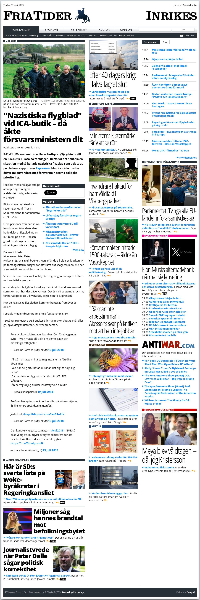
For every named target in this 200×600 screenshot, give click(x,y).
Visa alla (78, 250)
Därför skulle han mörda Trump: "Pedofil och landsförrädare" (172, 95)
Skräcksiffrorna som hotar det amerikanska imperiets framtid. (109, 93)
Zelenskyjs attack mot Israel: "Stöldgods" (169, 67)
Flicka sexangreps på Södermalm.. (112, 207)
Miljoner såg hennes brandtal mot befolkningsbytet (59, 521)
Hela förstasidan (16, 35)
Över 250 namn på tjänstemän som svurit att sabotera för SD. (44, 499)
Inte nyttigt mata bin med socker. (112, 376)
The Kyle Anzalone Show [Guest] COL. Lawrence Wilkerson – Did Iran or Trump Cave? (169, 379)
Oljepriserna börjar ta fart (167, 59)
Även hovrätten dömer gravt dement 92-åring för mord (169, 86)
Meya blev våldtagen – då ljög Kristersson (169, 455)
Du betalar (105, 35)
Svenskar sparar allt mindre (166, 318)
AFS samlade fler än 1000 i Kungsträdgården (62, 244)
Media (92, 35)
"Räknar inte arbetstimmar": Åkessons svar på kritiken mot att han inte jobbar (113, 319)
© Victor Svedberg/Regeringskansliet (63, 100)
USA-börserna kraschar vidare (167, 325)
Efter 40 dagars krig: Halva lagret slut (112, 79)
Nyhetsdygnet (188, 157)
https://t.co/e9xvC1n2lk (48, 414)
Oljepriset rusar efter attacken (167, 311)
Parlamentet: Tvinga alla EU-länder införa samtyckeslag (173, 77)
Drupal (190, 592)
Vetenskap (79, 30)
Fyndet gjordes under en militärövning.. (105, 270)
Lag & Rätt (48, 35)
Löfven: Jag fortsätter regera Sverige (63, 217)
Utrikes (71, 35)
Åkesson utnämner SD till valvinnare (62, 225)
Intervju (34, 35)
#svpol (27, 414)
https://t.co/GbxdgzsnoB (26, 443)
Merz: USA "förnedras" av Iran (170, 150)
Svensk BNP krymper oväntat (167, 315)
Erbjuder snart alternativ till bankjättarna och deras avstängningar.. (168, 285)
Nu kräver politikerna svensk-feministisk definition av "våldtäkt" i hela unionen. (168, 226)
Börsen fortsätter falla (162, 335)
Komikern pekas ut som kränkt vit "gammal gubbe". (38, 575)
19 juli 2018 (56, 350)
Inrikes (60, 35)
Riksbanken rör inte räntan (165, 308)
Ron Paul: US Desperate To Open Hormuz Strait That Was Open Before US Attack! (169, 362)
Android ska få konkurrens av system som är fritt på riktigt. (113, 417)
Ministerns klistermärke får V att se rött (174, 51)
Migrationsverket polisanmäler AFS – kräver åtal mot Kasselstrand (62, 235)
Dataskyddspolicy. (73, 592)
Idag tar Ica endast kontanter (167, 322)
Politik (82, 35)
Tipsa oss (188, 35)
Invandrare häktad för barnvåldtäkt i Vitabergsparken (174, 114)
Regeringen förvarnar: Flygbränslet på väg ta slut (173, 124)
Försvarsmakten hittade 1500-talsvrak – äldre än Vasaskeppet (171, 142)
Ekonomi (51, 30)
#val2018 (57, 430)
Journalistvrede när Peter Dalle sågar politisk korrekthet (26, 559)
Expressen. (43, 168)
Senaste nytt (152, 42)
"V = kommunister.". (104, 149)
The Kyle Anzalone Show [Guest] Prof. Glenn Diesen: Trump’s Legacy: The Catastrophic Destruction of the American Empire (170, 391)
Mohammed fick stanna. (159, 467)
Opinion (126, 30)
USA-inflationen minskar (164, 328)
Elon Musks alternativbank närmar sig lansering (168, 273)
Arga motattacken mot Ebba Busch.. (114, 337)
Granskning (126, 35)
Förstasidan (21, 30)
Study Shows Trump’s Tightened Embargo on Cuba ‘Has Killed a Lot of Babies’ (170, 369)
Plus (164, 42)
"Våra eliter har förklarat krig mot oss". (30, 537)
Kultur (104, 30)
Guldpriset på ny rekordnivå (166, 301)
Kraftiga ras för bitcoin (163, 305)
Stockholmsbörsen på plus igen (168, 332)
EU (115, 35)
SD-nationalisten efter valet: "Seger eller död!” (63, 208)
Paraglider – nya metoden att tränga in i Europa (174, 133)
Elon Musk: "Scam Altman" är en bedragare (172, 105)
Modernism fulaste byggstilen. (110, 493)
